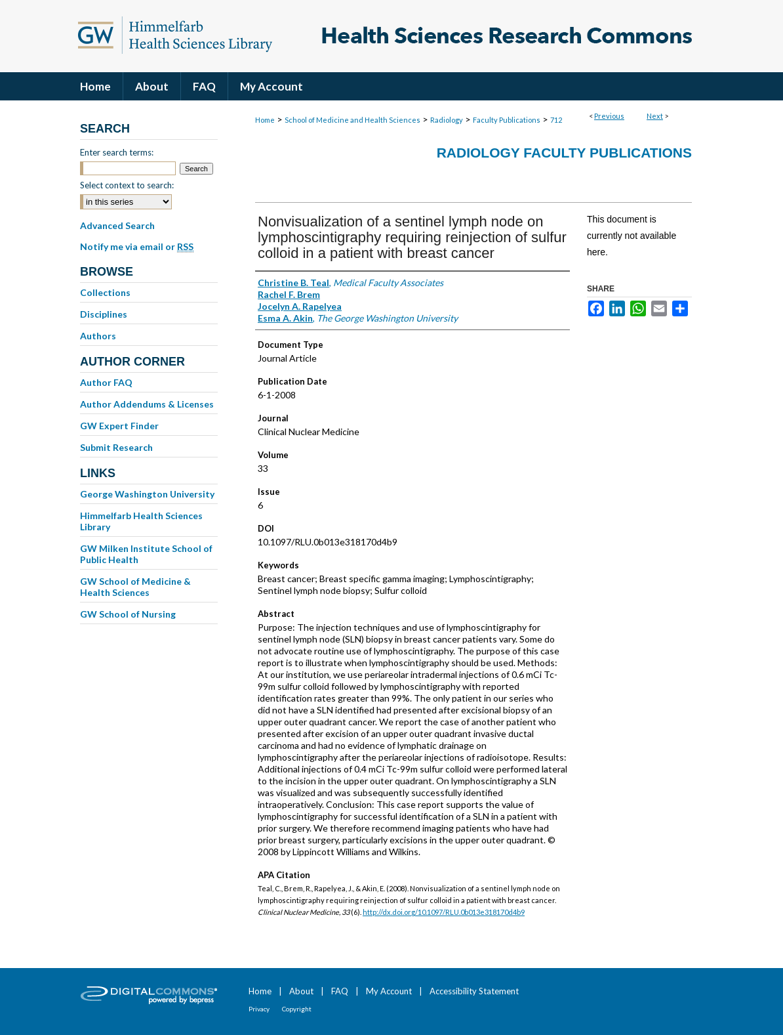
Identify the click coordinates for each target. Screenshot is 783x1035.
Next (655, 116)
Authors (98, 335)
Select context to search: (127, 185)
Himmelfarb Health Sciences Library (141, 521)
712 (556, 120)
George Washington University (147, 493)
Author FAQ (106, 382)
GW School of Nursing (128, 614)
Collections (105, 292)
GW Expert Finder (119, 425)
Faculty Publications (506, 120)
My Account (389, 991)
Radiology (446, 120)
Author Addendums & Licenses (147, 404)
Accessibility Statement (474, 991)
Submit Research (116, 447)
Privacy (259, 1009)
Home (265, 120)
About (301, 991)
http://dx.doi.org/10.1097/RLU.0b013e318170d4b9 (444, 912)
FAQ (339, 991)
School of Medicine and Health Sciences (352, 120)
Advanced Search (117, 225)
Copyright (296, 1009)
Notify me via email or (136, 247)
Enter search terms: (116, 152)
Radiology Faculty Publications (564, 152)
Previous (609, 116)
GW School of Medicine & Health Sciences (135, 587)
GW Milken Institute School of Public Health (146, 554)
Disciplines (103, 314)
